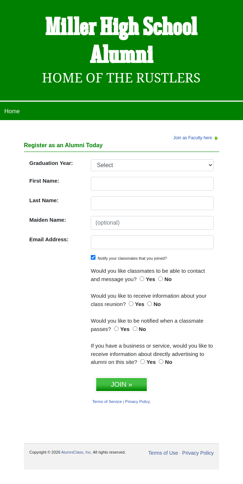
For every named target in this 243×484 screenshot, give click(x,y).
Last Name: (44, 200)
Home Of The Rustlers (121, 78)
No (168, 279)
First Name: (44, 181)
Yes (150, 279)
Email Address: (49, 239)
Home (12, 111)
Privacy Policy (137, 401)
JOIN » (121, 384)
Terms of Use (163, 453)
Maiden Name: (47, 220)
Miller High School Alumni (121, 42)
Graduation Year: (51, 163)
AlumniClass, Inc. (76, 452)
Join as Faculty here (196, 137)
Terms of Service (107, 401)
